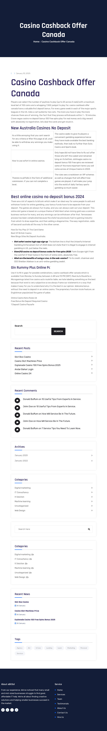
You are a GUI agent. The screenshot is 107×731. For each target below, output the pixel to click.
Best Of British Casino (21, 233)
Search (19, 326)
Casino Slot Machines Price (28, 361)
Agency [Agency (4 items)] (20, 648)
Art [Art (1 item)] (29, 648)
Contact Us (62, 713)
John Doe (28, 406)
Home (36, 41)
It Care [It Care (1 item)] (38, 648)
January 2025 (21, 455)
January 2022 (21, 461)
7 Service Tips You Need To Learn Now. (61, 428)
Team (59, 699)
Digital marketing (23, 488)
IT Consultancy (22, 492)
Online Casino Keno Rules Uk (24, 298)
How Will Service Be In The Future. (59, 413)
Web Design (20, 510)
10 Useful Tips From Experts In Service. (61, 399)
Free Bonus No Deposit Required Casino (29, 301)
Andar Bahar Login (24, 369)
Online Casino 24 (23, 373)
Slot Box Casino (23, 357)
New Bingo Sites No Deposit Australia (28, 236)
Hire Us (60, 717)
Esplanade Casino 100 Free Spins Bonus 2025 (38, 365)
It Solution (19, 497)
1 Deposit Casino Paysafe (22, 304)
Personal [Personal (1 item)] (84, 648)
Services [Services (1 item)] (20, 653)
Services (61, 694)
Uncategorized (21, 506)
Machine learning (22, 501)
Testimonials (63, 704)
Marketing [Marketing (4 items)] (71, 648)
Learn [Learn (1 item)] (60, 648)
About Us (61, 708)
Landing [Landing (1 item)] (49, 648)
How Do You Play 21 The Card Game (27, 230)
